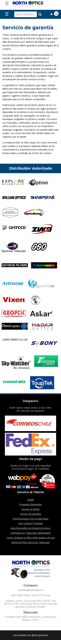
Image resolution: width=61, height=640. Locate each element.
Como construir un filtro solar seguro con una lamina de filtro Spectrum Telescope (31, 540)
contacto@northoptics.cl (30, 590)
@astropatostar (40, 635)
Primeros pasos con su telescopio (30, 518)
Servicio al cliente (30, 509)
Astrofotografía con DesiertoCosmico (30, 528)
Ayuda (30, 499)
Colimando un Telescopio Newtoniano (30, 532)
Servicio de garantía (30, 513)
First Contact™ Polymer (30, 523)
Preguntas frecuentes (30, 504)
